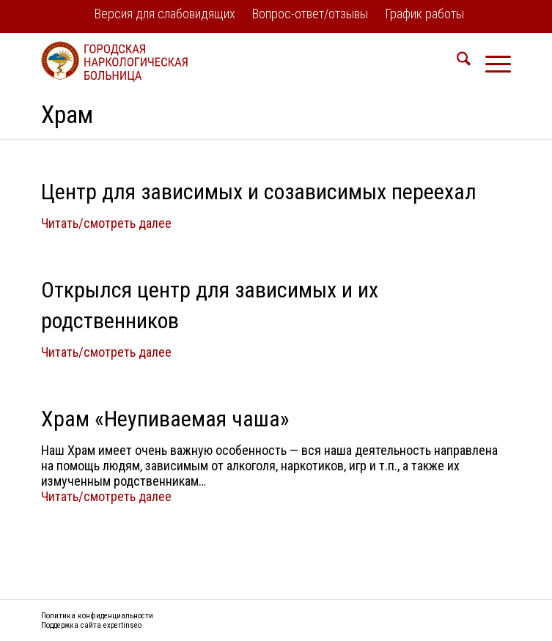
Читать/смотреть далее (106, 223)
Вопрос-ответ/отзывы (310, 13)
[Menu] (491, 61)
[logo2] (228, 61)
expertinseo (122, 625)
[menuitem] (165, 15)
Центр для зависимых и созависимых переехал (258, 191)
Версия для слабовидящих (165, 13)
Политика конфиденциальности (97, 615)
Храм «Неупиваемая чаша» (165, 418)
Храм (67, 114)
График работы (424, 13)
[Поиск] (456, 61)
